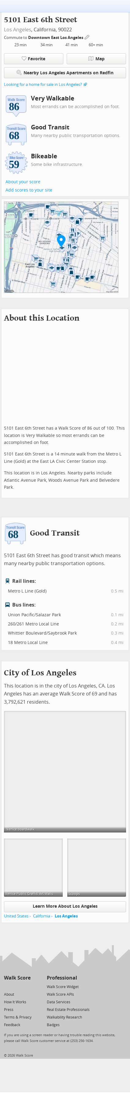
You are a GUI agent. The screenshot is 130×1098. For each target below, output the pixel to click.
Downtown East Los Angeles (56, 37)
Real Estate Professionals (68, 1010)
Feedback (12, 1025)
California (41, 916)
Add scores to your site (29, 190)
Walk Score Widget (63, 987)
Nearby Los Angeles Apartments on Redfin (65, 73)
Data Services (58, 1002)
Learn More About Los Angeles (65, 906)
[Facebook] (16, 986)
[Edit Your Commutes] (87, 37)
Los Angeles (17, 30)
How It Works (15, 1002)
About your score (23, 182)
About (9, 994)
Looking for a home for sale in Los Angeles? (43, 84)
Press (8, 1010)
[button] (61, 240)
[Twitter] (7, 986)
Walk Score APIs (60, 994)
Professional (62, 978)
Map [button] (96, 59)
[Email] (26, 986)
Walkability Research (64, 1017)
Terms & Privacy (18, 1017)
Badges (53, 1025)
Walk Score (17, 978)
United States (16, 916)
